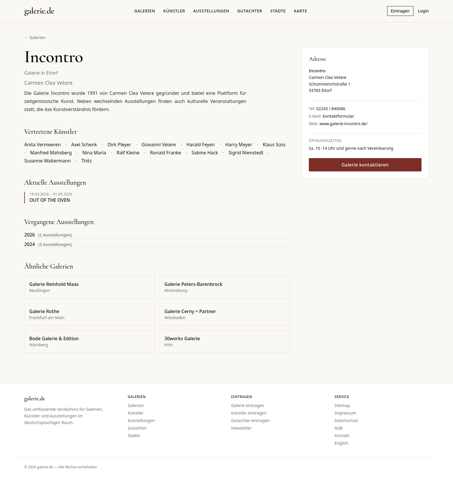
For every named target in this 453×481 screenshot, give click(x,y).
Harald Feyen (200, 144)
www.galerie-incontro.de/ (344, 123)
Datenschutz (346, 420)
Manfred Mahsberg (51, 152)
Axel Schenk (84, 144)
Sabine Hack (205, 152)
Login (423, 11)
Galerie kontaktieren (365, 165)
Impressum (345, 413)
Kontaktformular (338, 116)
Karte (300, 11)
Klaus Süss (274, 144)
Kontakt (342, 435)
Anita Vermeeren (42, 144)
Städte (278, 11)
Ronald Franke (165, 152)
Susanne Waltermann (47, 161)
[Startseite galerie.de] (39, 11)
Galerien (144, 11)
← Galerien (34, 37)
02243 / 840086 (331, 108)
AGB (339, 428)
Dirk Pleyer (119, 144)
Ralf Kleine (128, 152)
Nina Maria (94, 152)
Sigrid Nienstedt (246, 152)
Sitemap (342, 405)
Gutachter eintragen (250, 420)
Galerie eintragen (247, 405)
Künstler (174, 11)
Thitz (86, 161)
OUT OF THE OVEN (49, 200)
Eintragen (400, 11)
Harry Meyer (238, 144)
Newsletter (241, 428)
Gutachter (249, 11)
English (341, 443)
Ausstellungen (211, 11)
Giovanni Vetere (159, 144)
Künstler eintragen (248, 413)
